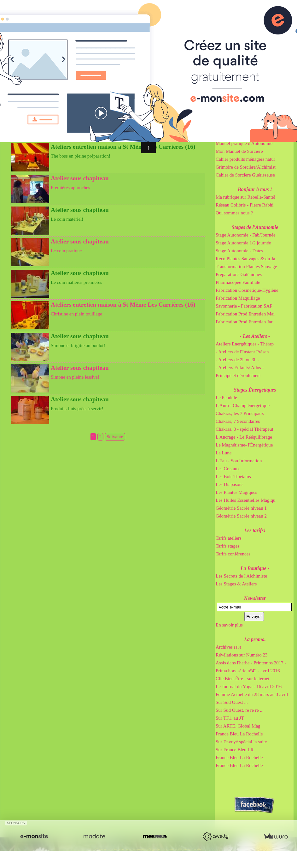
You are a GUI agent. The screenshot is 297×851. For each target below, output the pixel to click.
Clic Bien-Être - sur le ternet (242, 678)
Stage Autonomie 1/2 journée (243, 242)
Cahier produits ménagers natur (245, 159)
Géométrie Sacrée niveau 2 (241, 515)
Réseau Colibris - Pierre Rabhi (244, 204)
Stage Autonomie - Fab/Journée (246, 234)
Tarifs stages (227, 545)
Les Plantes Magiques (236, 492)
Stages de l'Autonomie (255, 227)
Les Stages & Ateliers (236, 583)
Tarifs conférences (233, 553)
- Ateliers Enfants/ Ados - (240, 367)
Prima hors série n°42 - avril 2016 (248, 670)
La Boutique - (255, 568)
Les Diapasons (229, 484)
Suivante (115, 436)
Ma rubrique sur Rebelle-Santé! (246, 197)
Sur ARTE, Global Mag (238, 725)
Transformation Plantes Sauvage (246, 266)
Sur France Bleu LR (234, 749)
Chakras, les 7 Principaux (240, 413)
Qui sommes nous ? (234, 212)
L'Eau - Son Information (239, 460)
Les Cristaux (228, 468)
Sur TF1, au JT (230, 718)
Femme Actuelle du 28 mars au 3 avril (252, 694)
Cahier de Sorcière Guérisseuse (245, 174)
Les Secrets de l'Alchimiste (241, 575)
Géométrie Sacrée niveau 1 (241, 508)
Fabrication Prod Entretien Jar (244, 321)
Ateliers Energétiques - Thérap (245, 343)
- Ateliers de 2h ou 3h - (237, 359)
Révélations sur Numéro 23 (242, 654)
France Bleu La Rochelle (239, 733)
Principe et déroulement (238, 375)
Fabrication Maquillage (238, 298)
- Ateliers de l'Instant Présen (242, 351)
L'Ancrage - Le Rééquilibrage (244, 437)
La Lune (223, 452)
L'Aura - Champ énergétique (243, 405)
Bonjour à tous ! (255, 189)
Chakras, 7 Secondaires (238, 421)
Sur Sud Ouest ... (232, 702)
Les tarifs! (255, 530)
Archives (228, 647)
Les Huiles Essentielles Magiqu (246, 500)
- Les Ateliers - (255, 336)
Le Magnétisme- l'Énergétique (244, 444)
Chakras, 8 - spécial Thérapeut (244, 429)
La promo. (254, 639)
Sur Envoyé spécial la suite (241, 741)
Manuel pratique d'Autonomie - (245, 143)
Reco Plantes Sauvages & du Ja (245, 258)
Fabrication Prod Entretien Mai (245, 313)
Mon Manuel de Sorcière (239, 151)
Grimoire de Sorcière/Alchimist (246, 167)
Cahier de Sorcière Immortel (243, 119)
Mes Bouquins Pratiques (255, 112)
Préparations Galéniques (239, 274)
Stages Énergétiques (255, 390)
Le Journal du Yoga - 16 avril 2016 (249, 686)
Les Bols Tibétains (233, 476)
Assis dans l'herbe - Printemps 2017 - (251, 662)
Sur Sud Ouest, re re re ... (240, 710)
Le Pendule (226, 397)
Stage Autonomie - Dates (239, 250)
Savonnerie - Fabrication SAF (244, 306)
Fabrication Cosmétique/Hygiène (247, 290)
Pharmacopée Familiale (238, 282)
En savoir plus (229, 624)
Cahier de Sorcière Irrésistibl (243, 127)
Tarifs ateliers (229, 538)
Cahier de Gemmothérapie (240, 135)
